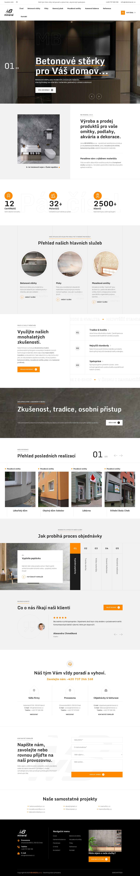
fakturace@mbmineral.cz (108, 708)
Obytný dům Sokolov (53, 510)
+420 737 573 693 (73, 710)
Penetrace (56, 843)
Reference (107, 8)
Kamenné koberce (92, 8)
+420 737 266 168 (112, 2)
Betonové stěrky (33, 8)
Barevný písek (57, 8)
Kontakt (24, 16)
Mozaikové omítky (74, 8)
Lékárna (86, 510)
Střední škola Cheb (120, 510)
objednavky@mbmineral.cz (108, 705)
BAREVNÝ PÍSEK (117, 873)
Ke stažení (56, 850)
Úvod (21, 8)
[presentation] (91, 96)
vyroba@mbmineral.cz (72, 708)
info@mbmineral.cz (128, 2)
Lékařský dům (20, 510)
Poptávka (131, 13)
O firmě (55, 847)
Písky (46, 8)
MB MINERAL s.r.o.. (36, 873)
